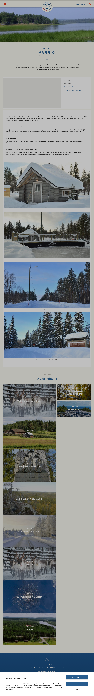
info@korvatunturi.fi (47, 668)
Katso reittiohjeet (68, 87)
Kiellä (77, 684)
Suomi (77, 4)
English (82, 4)
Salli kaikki (77, 677)
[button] (4, 4)
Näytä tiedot (77, 689)
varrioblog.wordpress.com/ (73, 91)
